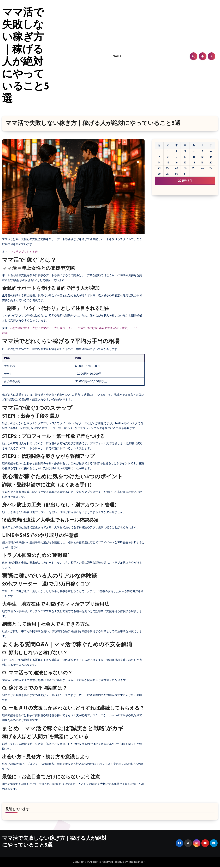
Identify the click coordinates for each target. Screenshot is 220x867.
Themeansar (136, 861)
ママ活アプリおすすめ (24, 251)
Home (116, 56)
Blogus (119, 861)
